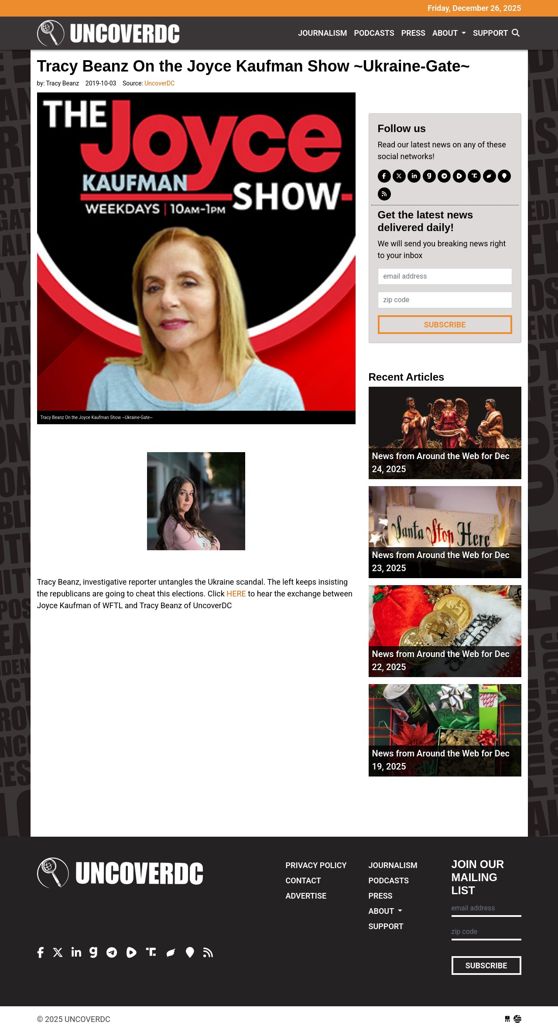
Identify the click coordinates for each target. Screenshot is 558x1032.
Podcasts (374, 32)
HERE (236, 593)
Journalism (322, 32)
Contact (303, 880)
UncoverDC (111, 33)
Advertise (306, 895)
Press (413, 32)
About (446, 32)
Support (490, 32)
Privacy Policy (316, 865)
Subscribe (445, 324)
